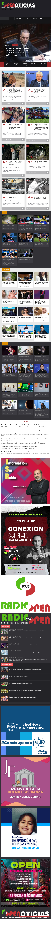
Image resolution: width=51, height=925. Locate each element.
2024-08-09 (11, 657)
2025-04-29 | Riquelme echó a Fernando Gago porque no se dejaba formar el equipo (25, 244)
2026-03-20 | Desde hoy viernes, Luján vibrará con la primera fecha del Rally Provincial (8, 227)
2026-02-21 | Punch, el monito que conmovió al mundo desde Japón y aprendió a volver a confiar (28, 637)
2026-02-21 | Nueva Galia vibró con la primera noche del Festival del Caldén (24, 645)
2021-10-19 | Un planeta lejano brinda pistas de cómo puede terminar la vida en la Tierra (25, 412)
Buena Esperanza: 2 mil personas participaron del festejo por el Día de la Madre (25, 690)
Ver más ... (25, 703)
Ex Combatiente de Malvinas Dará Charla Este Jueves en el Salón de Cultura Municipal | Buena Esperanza (22, 430)
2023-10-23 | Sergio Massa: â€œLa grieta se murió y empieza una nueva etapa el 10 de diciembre (25, 336)
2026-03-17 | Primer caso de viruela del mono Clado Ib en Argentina (8, 301)
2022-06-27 (11, 696)
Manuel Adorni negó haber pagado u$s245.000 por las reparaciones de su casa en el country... (17, 52)
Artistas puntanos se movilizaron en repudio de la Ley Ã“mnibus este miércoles (25, 669)
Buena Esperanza (19, 629)
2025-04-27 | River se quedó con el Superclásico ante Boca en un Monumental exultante (41, 244)
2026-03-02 (11, 629)
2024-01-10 (11, 667)
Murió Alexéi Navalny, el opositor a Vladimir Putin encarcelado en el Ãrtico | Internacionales (19, 451)
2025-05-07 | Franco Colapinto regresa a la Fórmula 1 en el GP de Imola (9, 244)
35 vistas (8, 175)
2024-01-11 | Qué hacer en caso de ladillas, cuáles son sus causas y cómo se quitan (41, 319)
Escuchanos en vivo (27, 18)
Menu (5, 18)
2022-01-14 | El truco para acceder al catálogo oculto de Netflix (41, 394)
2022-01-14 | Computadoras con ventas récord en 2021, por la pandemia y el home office (8, 412)
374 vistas (33, 172)
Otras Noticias (18, 636)
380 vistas (33, 208)
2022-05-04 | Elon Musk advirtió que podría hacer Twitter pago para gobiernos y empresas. (41, 375)
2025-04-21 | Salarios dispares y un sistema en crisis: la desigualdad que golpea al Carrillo (27, 652)
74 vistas (33, 140)
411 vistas (8, 208)
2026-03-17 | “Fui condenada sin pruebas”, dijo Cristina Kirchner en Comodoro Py (41, 283)
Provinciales (18, 650)
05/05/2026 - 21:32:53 (4, 21)
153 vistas (8, 103)
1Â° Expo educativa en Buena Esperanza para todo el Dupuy (21, 683)
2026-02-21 (11, 636)
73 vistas (8, 139)
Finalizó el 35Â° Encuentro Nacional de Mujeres (18, 676)
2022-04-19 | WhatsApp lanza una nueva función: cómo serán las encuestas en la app (25, 394)
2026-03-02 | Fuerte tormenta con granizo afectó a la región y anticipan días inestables (26, 630)
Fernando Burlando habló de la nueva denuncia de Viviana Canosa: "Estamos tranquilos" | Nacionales (21, 424)
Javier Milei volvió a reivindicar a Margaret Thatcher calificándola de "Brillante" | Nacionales (19, 446)
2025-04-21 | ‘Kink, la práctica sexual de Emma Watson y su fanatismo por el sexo (25, 319)
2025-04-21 (11, 650)
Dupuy (17, 643)
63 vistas (33, 103)
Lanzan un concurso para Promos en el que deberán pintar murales (22, 697)
